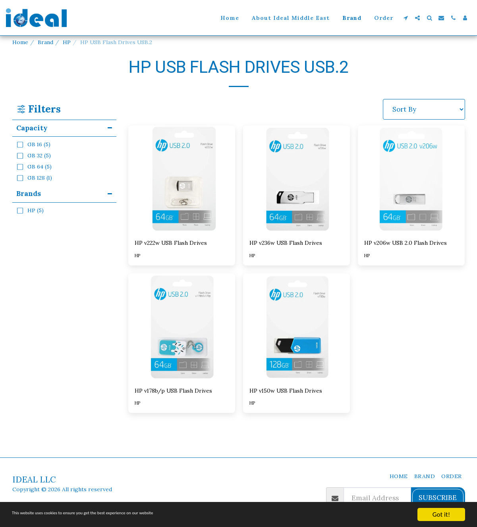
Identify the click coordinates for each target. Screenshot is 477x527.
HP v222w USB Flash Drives (179, 243)
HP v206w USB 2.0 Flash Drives (404, 248)
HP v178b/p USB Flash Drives (171, 408)
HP (67, 42)
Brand (45, 42)
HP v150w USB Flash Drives (294, 403)
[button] (405, 18)
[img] (181, 179)
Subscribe (438, 497)
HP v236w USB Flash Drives (294, 243)
